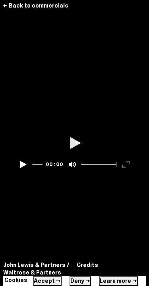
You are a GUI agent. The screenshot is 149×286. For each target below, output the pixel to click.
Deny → (80, 280)
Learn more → (118, 280)
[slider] (37, 164)
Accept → (47, 280)
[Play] (23, 164)
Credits (87, 265)
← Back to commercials (35, 5)
